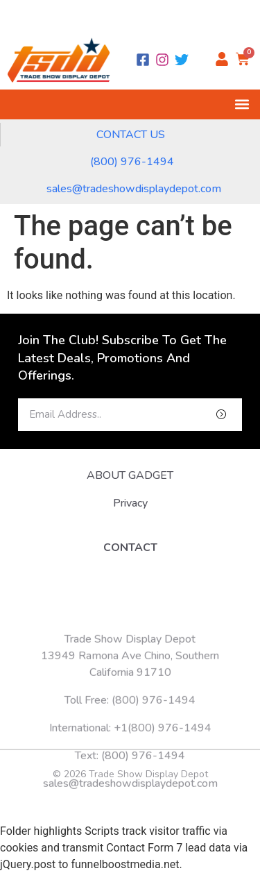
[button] (241, 104)
